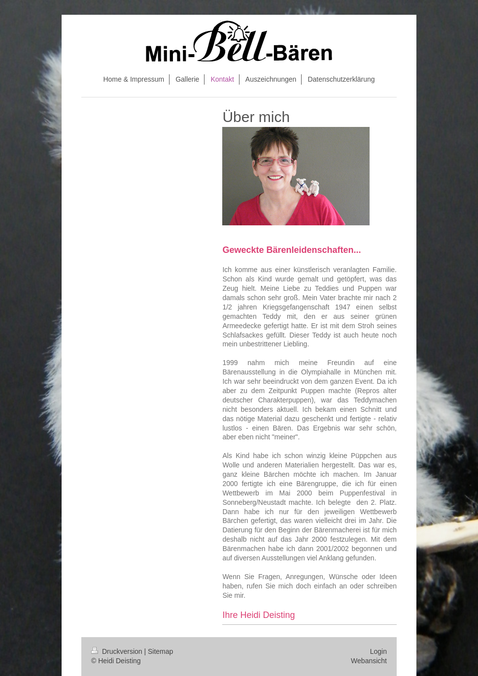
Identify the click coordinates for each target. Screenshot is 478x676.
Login (378, 651)
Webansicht (369, 661)
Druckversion (117, 651)
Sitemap (160, 651)
